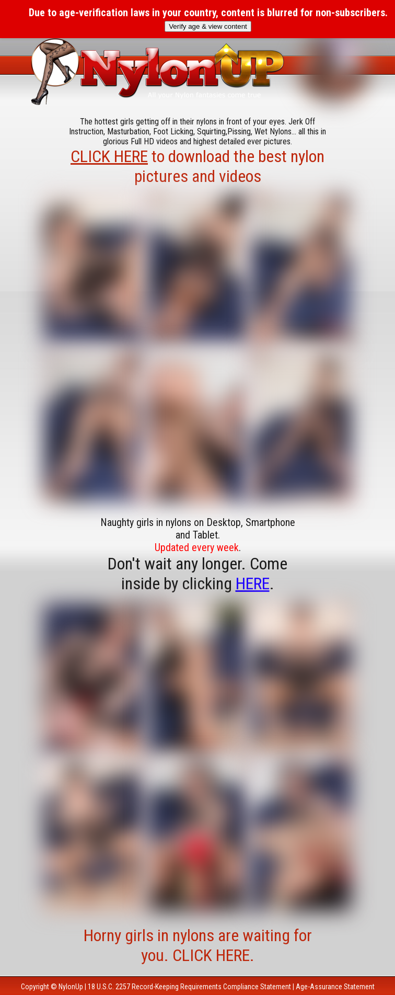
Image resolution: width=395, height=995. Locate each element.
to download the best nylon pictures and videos (197, 166)
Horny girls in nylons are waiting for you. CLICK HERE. (198, 945)
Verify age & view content (208, 26)
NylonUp (71, 986)
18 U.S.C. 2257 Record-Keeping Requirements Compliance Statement (189, 986)
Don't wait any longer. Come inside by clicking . (197, 573)
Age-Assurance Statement (335, 986)
